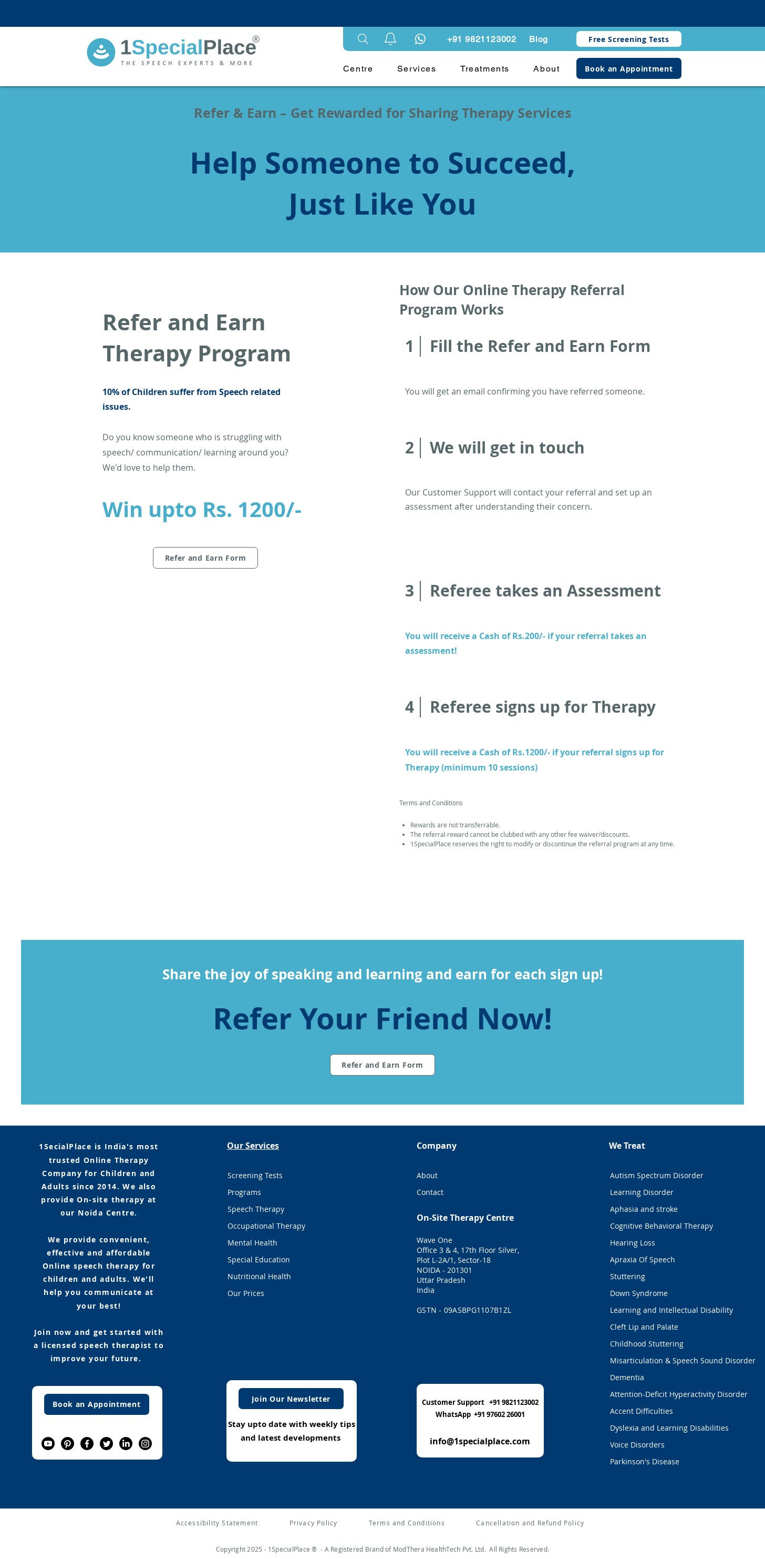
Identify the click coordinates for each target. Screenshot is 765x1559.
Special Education (259, 1259)
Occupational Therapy (266, 1226)
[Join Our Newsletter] (291, 1398)
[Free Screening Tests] (628, 39)
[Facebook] (87, 1443)
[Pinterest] (67, 1443)
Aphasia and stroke (644, 1209)
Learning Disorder (642, 1192)
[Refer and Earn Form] (205, 558)
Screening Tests (255, 1175)
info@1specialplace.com (480, 1441)
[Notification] (420, 39)
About (427, 1175)
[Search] (363, 39)
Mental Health (252, 1243)
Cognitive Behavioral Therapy (661, 1226)
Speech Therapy (256, 1209)
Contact (430, 1192)
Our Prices (246, 1293)
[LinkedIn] (125, 1443)
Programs (244, 1192)
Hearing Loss (632, 1243)
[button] (390, 39)
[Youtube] (48, 1443)
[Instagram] (145, 1443)
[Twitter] (106, 1443)
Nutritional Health (259, 1276)
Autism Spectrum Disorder (657, 1175)
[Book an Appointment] (628, 68)
